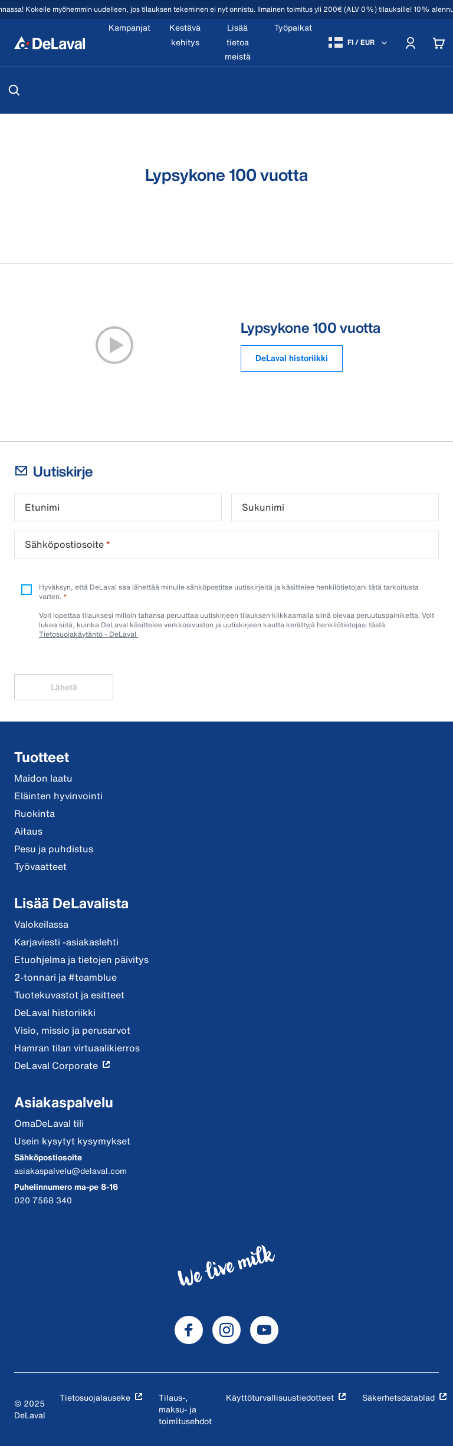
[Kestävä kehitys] (185, 42)
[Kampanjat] (129, 42)
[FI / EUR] (358, 42)
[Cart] (439, 42)
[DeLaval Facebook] (189, 1330)
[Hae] (14, 90)
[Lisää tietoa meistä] (237, 42)
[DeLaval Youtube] (264, 1330)
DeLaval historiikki (291, 358)
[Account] (410, 42)
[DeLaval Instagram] (226, 1330)
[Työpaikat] (293, 42)
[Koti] (49, 42)
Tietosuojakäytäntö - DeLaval (88, 634)
